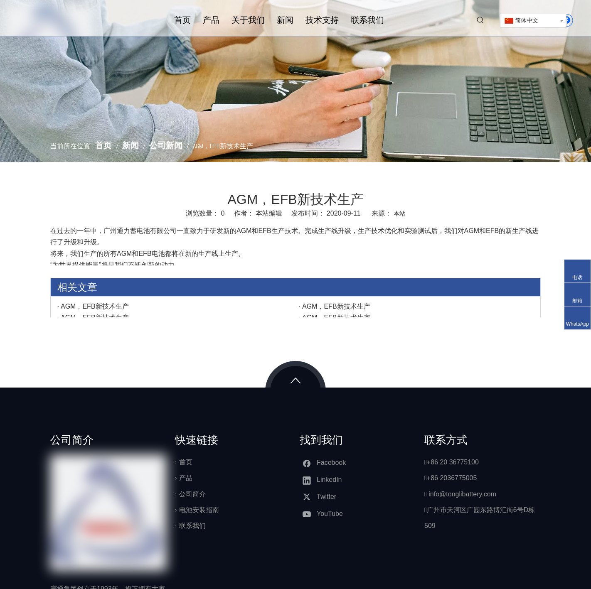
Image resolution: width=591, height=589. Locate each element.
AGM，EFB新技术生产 (95, 306)
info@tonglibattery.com (462, 494)
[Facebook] (325, 463)
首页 (185, 462)
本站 (399, 213)
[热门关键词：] (480, 20)
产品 (185, 477)
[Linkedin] (325, 480)
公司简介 (192, 494)
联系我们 (192, 525)
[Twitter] (325, 497)
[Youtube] (325, 514)
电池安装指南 (199, 509)
